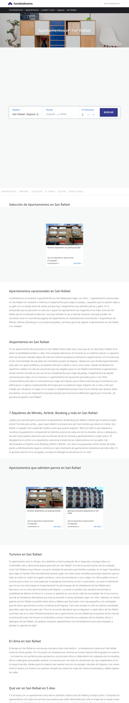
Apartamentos (32, 10)
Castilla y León (47, 10)
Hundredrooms (16, 10)
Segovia (60, 10)
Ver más (77, 263)
